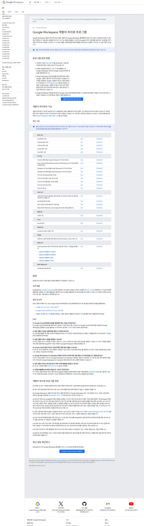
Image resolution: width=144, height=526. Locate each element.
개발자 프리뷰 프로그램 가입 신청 (72, 99)
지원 (23, 12)
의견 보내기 (99, 139)
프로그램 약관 (49, 63)
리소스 (47, 2)
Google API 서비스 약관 (56, 395)
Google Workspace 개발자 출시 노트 (47, 116)
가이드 (16, 12)
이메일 (82, 314)
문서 (82, 139)
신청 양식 (54, 69)
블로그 (107, 523)
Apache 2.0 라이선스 (101, 460)
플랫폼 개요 (30, 523)
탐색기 (9, 12)
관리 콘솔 (68, 523)
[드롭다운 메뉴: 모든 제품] (41, 2)
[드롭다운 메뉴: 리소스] (51, 2)
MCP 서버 (57, 2)
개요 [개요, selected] (3, 12)
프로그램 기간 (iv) (53, 366)
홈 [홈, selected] (30, 2)
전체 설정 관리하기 (53, 83)
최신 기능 (90, 290)
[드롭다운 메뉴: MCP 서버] (62, 2)
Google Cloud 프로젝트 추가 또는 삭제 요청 (49, 310)
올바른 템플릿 (95, 372)
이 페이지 (70, 327)
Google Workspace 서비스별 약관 (98, 412)
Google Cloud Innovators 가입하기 (72, 451)
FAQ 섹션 (48, 314)
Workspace (14, 2)
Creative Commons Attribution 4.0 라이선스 (63, 460)
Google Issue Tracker (48, 290)
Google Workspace (41, 27)
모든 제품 (36, 2)
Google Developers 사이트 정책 (52, 462)
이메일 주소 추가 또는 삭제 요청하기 (47, 307)
